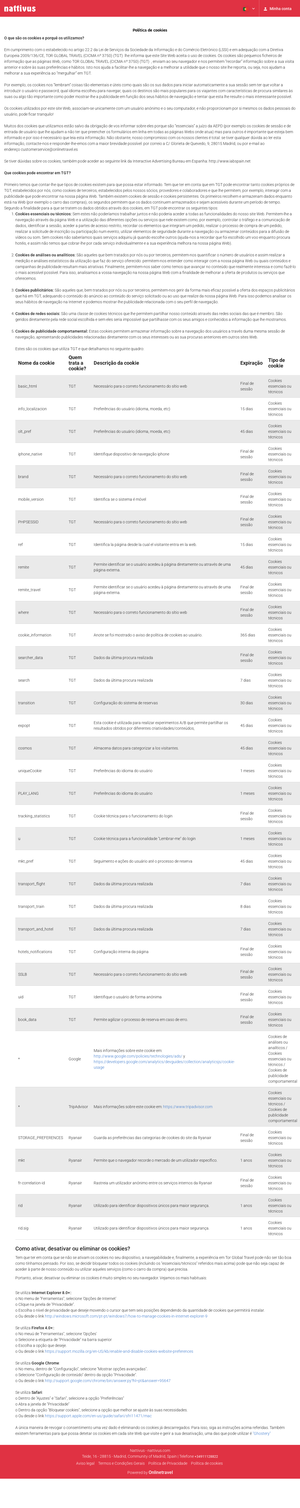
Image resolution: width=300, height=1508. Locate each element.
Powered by (150, 1472)
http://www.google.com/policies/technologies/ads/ (138, 1056)
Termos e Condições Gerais (121, 1463)
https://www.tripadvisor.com (187, 1106)
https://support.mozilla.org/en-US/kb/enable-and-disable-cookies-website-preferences (119, 1351)
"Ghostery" (262, 1433)
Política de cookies (207, 1463)
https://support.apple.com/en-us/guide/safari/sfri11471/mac (98, 1416)
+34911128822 (206, 1457)
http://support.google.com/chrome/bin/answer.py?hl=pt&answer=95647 (108, 1380)
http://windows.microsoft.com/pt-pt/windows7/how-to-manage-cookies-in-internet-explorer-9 (126, 1316)
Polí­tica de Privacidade (167, 1463)
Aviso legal (85, 1463)
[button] (248, 8)
